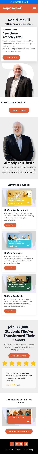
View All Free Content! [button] (19, 431)
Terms (18, 449)
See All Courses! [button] (19, 356)
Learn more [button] (11, 57)
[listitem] (19, 21)
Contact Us (9, 449)
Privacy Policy (28, 449)
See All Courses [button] (19, 110)
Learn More (10, 225)
